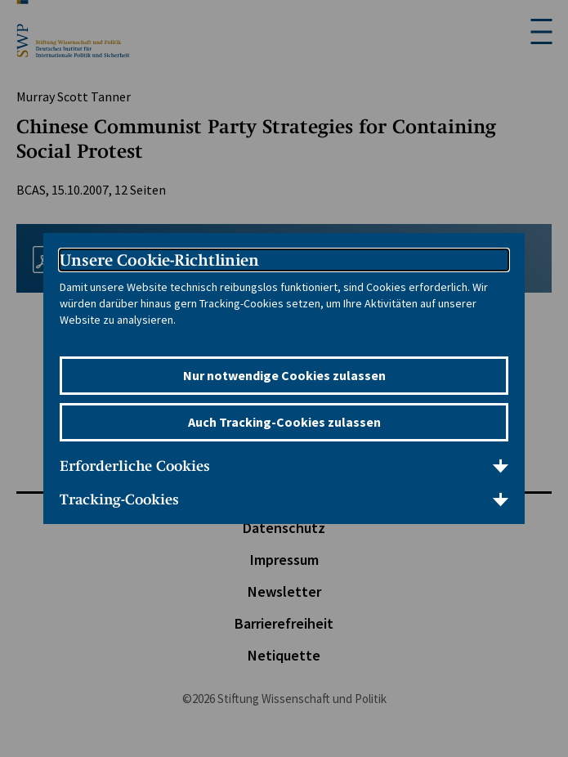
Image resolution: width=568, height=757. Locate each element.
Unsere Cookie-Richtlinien (159, 260)
